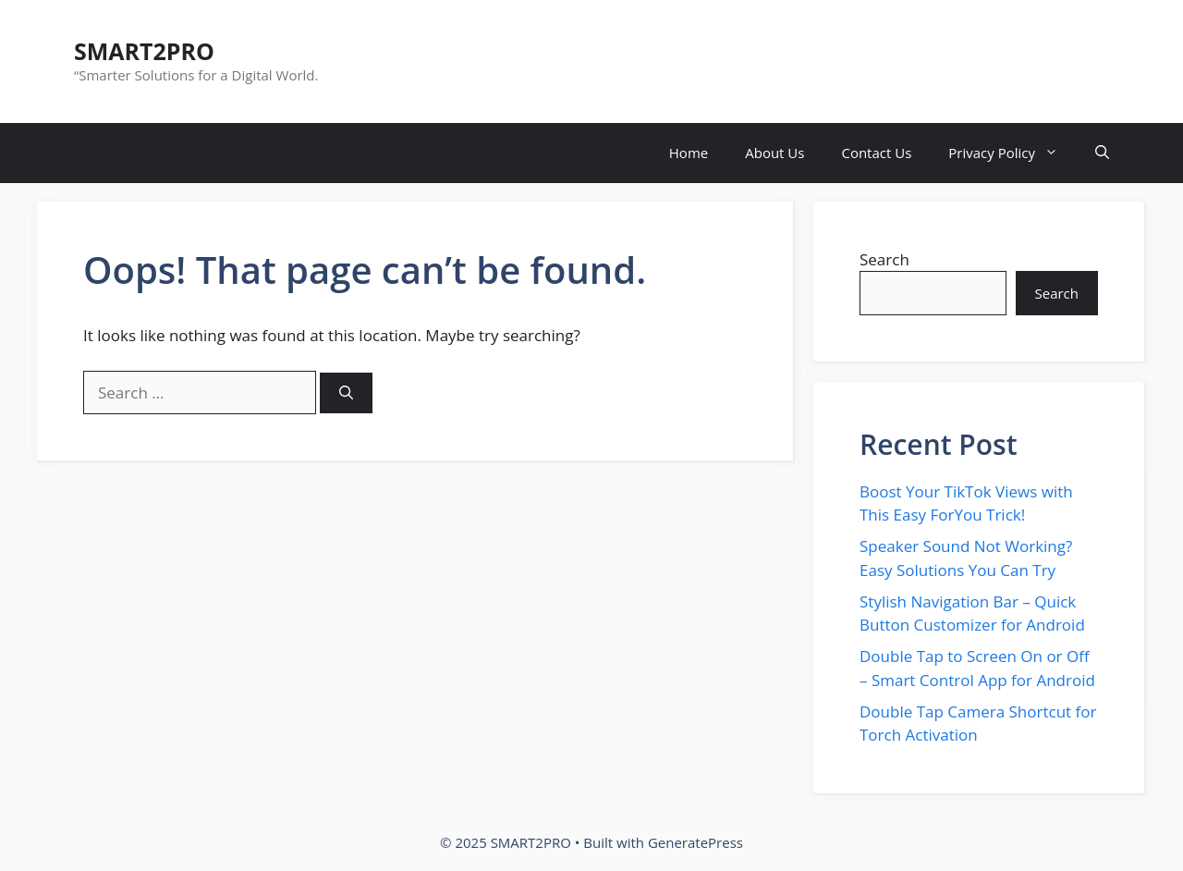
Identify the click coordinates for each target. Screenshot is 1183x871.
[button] (1102, 153)
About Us (774, 152)
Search (884, 259)
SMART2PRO (144, 51)
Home (688, 152)
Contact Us (876, 152)
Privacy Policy (1012, 153)
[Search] (346, 393)
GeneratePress (695, 842)
